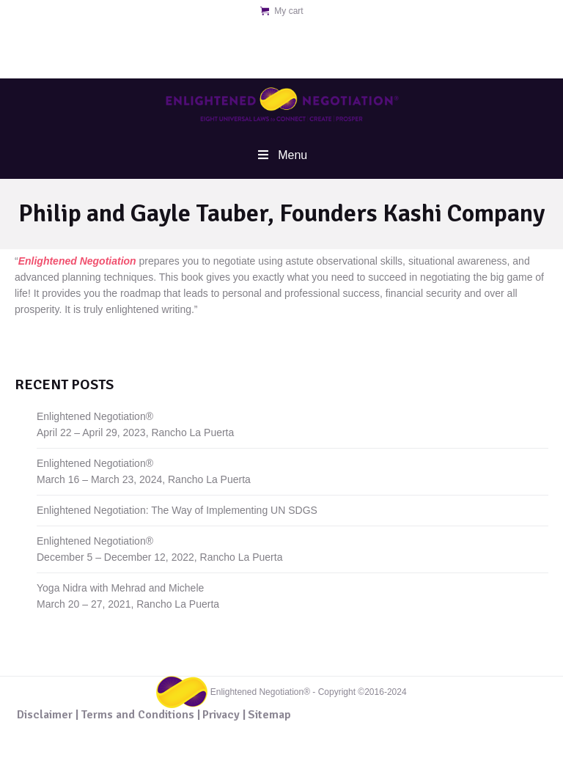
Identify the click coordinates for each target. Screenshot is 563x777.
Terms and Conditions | (140, 714)
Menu (281, 155)
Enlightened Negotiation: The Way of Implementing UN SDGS (177, 510)
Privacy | (224, 714)
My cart (288, 11)
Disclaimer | (47, 714)
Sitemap (269, 714)
